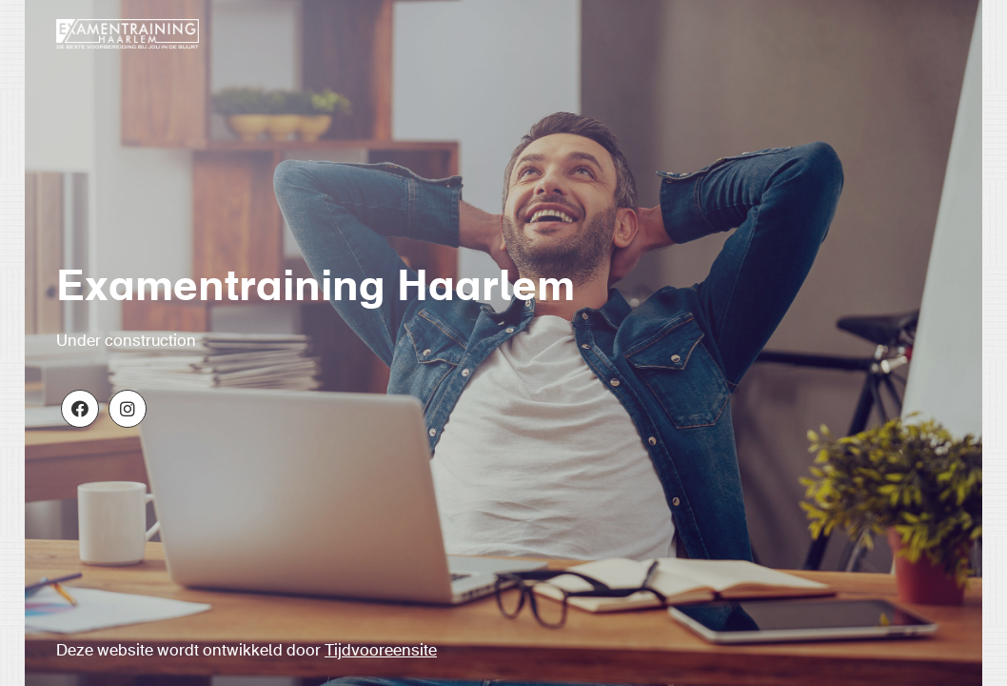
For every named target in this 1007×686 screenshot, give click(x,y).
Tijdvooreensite (381, 651)
